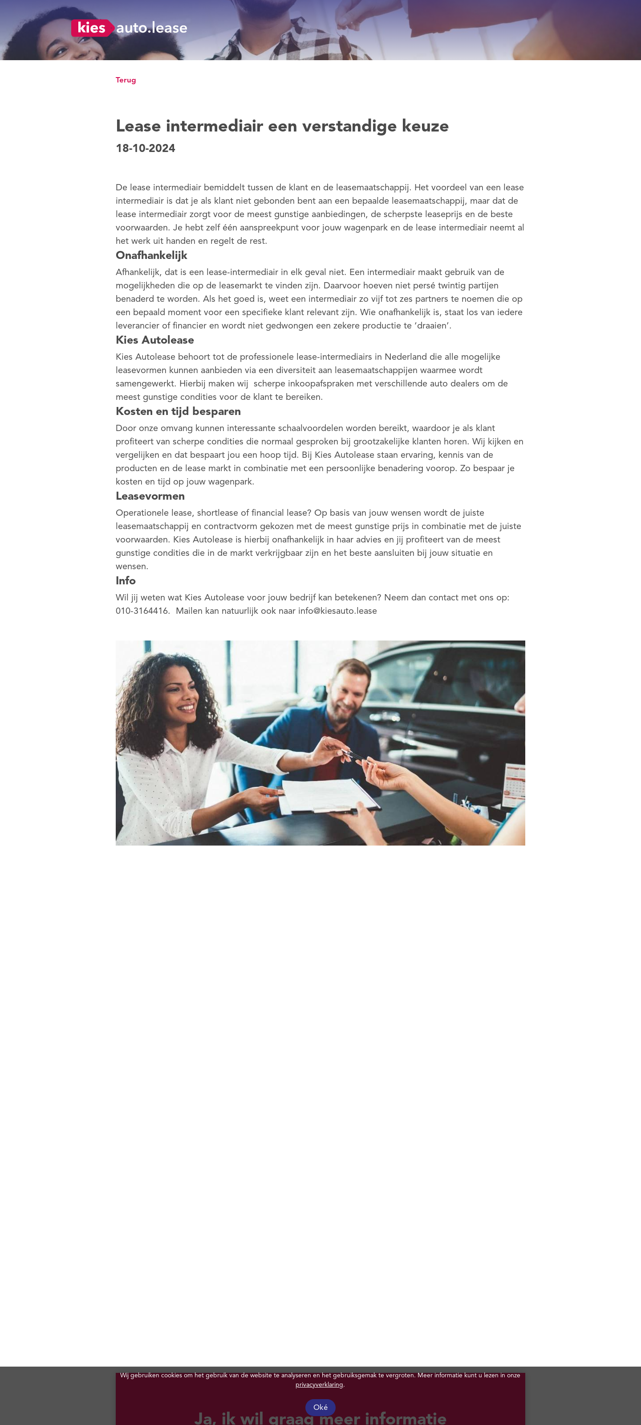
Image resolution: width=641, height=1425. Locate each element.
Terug (126, 80)
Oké (320, 1408)
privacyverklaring (319, 1385)
